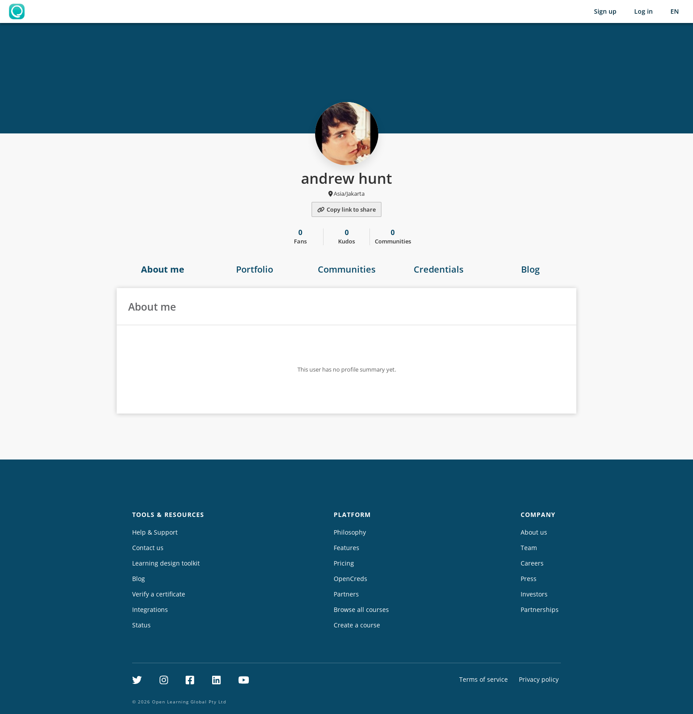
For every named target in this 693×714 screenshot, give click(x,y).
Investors (534, 594)
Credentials (439, 269)
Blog (530, 269)
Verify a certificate (158, 594)
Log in (643, 11)
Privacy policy (539, 679)
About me (162, 269)
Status (141, 625)
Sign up (605, 11)
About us (534, 532)
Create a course (357, 625)
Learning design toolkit (166, 563)
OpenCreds (350, 578)
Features (346, 547)
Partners (346, 594)
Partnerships (540, 609)
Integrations (150, 609)
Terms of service (483, 679)
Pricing (344, 563)
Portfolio (254, 269)
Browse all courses (361, 609)
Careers (532, 563)
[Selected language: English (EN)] (674, 11)
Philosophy (350, 532)
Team (529, 547)
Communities (347, 269)
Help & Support (155, 532)
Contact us (148, 547)
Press (529, 578)
